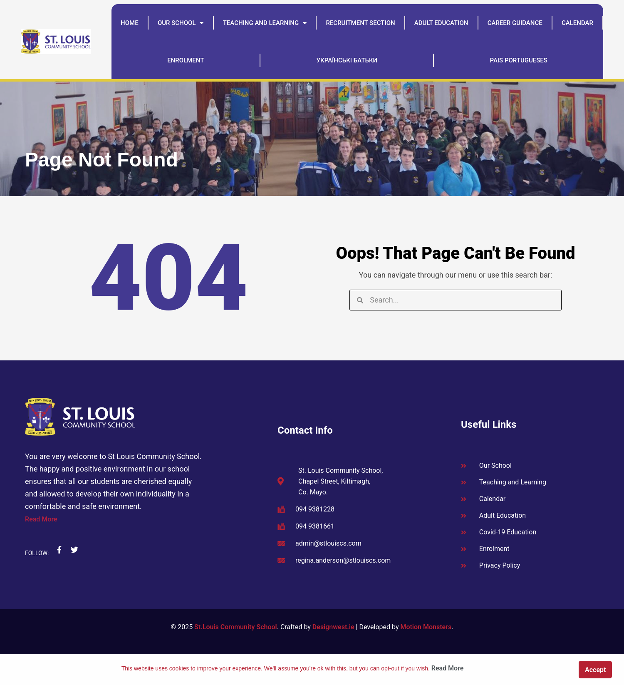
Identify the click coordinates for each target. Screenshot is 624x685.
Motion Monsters (425, 627)
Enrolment (185, 60)
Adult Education (441, 23)
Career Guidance (515, 23)
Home (130, 23)
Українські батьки (347, 60)
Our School (181, 23)
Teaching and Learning (265, 23)
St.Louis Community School (235, 627)
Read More (41, 519)
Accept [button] (595, 670)
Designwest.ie (333, 627)
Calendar (577, 23)
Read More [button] (447, 668)
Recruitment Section (360, 23)
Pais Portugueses (518, 60)
